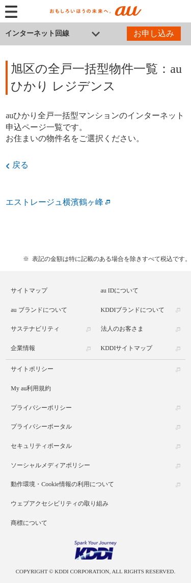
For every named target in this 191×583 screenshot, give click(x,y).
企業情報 (23, 348)
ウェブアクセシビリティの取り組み (59, 503)
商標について (29, 522)
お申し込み (153, 33)
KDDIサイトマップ (127, 348)
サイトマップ (29, 290)
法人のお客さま (122, 328)
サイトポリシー (32, 369)
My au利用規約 (31, 388)
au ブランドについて (39, 309)
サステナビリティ (35, 328)
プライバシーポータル (41, 426)
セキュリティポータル (41, 445)
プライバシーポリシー (41, 407)
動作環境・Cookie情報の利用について (62, 484)
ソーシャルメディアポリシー (50, 465)
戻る (20, 165)
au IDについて (120, 290)
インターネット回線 (37, 33)
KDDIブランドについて (133, 309)
